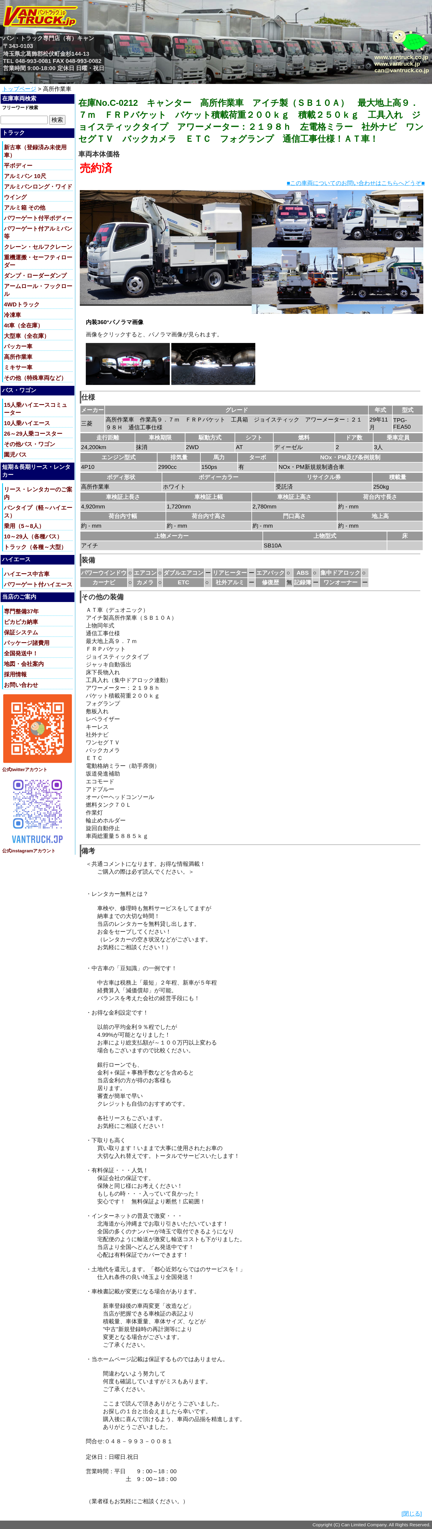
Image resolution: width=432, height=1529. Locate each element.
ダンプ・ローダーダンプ (35, 276)
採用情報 (15, 674)
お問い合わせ (21, 685)
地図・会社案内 (24, 664)
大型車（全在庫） (27, 336)
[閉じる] (411, 1513)
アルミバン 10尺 (25, 176)
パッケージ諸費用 (27, 643)
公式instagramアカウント (29, 850)
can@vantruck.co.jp (401, 70)
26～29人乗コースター (33, 434)
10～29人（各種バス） (33, 536)
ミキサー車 (18, 367)
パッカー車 (18, 346)
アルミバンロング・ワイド (38, 186)
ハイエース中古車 (27, 574)
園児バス (15, 455)
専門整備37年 (21, 611)
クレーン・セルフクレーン (38, 247)
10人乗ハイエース (27, 423)
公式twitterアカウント (24, 769)
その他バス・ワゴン (29, 444)
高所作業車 (18, 357)
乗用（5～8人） (24, 526)
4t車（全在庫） (23, 325)
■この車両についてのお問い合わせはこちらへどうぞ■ (356, 183)
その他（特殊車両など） (35, 378)
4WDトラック (22, 304)
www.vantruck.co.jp (401, 57)
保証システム (21, 632)
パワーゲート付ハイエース (38, 584)
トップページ (19, 89)
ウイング (15, 197)
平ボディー (18, 165)
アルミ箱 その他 (24, 207)
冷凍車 (12, 315)
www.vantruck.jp (397, 64)
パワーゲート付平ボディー (38, 218)
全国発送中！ (21, 653)
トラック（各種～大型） (35, 547)
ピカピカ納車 (21, 622)
